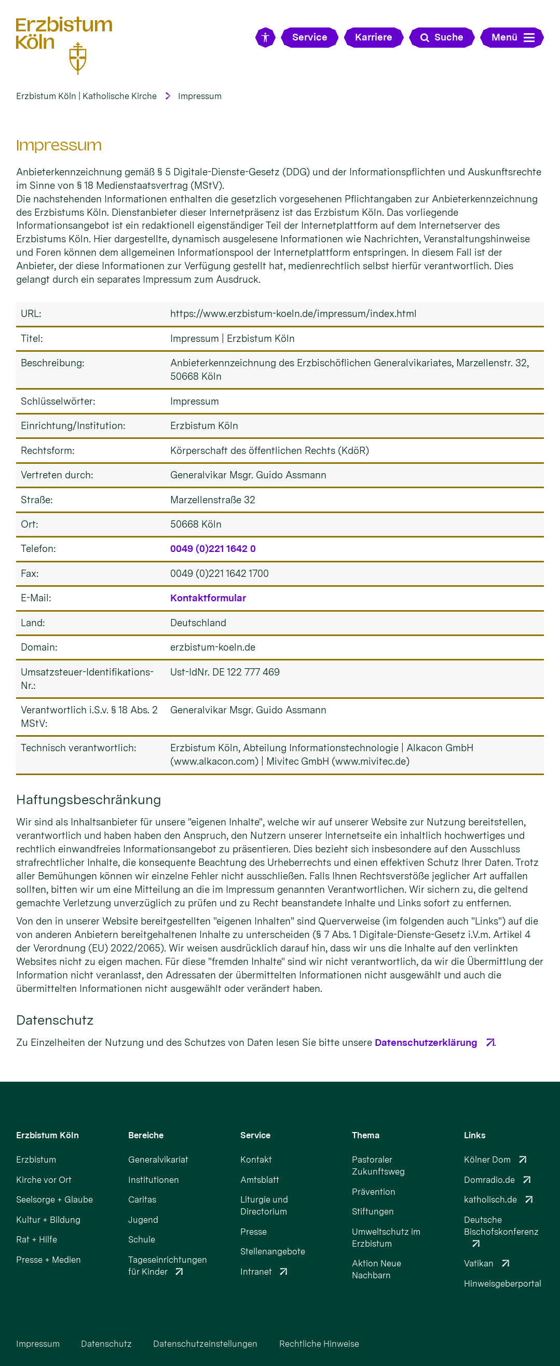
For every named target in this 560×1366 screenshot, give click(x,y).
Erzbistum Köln (47, 1135)
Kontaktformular (208, 598)
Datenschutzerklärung (426, 1042)
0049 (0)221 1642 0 (213, 549)
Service (255, 1135)
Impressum (200, 96)
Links (475, 1135)
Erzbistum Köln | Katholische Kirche (86, 96)
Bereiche (145, 1135)
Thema (366, 1135)
